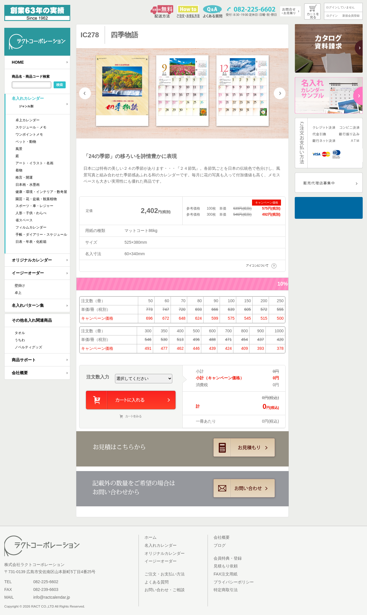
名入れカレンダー (41, 104)
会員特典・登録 (228, 558)
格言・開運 (24, 177)
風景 (18, 149)
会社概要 (20, 372)
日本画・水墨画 (27, 185)
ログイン (332, 15)
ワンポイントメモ (29, 134)
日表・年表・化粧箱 (30, 242)
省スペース (24, 220)
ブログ (220, 545)
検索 (60, 84)
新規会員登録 (351, 15)
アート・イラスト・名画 (34, 163)
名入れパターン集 (28, 305)
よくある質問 (157, 582)
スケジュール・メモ (30, 127)
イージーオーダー (28, 273)
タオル (20, 333)
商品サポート (24, 360)
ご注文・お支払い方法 (165, 574)
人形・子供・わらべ (30, 213)
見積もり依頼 (226, 566)
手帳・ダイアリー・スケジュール (41, 235)
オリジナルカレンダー (32, 260)
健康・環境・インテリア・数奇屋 (41, 192)
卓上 (18, 293)
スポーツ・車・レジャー (34, 206)
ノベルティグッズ (28, 347)
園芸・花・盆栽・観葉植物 (36, 199)
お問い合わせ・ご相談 (165, 589)
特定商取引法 (226, 589)
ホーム (151, 537)
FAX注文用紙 (225, 574)
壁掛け (20, 286)
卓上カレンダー (27, 120)
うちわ (20, 340)
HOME (18, 62)
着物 (18, 170)
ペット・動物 (25, 142)
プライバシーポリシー (234, 582)
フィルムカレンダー (30, 227)
